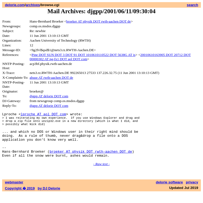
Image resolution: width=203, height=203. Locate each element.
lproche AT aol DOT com (43, 114)
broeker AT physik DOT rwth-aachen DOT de (98, 21)
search (192, 5)
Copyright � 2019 (20, 198)
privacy (192, 192)
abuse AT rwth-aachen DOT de (51, 78)
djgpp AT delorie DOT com (49, 96)
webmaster (14, 192)
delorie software (169, 192)
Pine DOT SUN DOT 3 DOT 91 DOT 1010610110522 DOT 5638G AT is (84, 55)
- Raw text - (101, 173)
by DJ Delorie (49, 198)
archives (33, 5)
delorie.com (15, 5)
